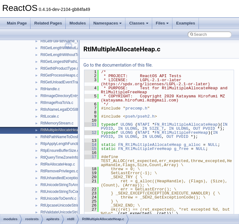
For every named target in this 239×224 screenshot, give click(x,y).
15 (90, 149)
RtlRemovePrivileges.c (59, 171)
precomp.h (136, 108)
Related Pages (48, 23)
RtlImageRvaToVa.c (56, 102)
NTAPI (144, 124)
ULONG (126, 124)
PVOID (107, 128)
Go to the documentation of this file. (118, 65)
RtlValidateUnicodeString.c (62, 212)
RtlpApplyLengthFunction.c (62, 144)
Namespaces (107, 23)
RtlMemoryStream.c (56, 123)
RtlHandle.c (50, 89)
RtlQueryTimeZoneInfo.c (60, 157)
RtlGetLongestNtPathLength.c (65, 61)
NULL (213, 144)
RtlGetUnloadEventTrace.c (62, 82)
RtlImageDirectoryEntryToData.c (67, 96)
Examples (185, 23)
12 (90, 132)
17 (90, 157)
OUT (196, 128)
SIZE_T (156, 128)
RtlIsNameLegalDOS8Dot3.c (64, 109)
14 (90, 144)
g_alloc (192, 144)
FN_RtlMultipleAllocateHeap (186, 124)
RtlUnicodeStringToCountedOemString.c (73, 191)
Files (162, 23)
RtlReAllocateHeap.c (57, 164)
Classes (138, 23)
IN (225, 124)
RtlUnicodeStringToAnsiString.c (66, 185)
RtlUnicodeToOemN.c (58, 198)
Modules (77, 23)
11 (90, 124)
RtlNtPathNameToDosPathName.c (68, 137)
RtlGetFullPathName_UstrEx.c (65, 41)
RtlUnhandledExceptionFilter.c (65, 178)
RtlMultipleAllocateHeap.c (61, 130)
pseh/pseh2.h (140, 116)
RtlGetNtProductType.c (59, 68)
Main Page (17, 23)
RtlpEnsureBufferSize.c (59, 150)
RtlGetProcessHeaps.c (59, 75)
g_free (181, 149)
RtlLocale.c (49, 116)
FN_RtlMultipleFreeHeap (181, 132)
